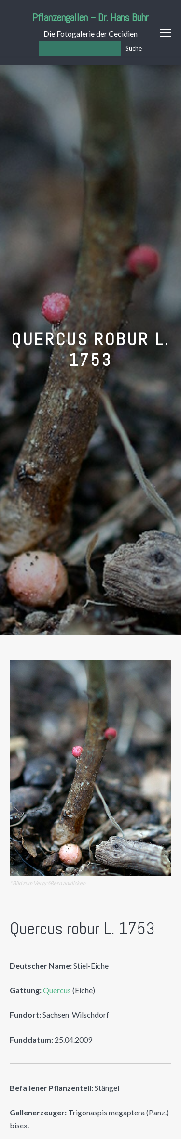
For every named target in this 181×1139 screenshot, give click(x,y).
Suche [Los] (133, 48)
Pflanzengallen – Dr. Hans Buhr (90, 17)
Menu (165, 33)
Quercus (57, 990)
